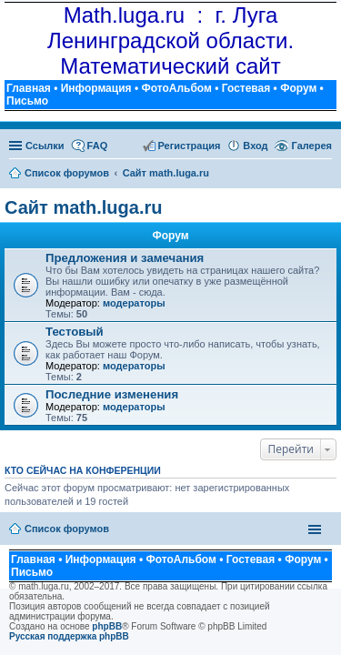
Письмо (27, 101)
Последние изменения (111, 394)
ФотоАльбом (176, 88)
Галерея (312, 145)
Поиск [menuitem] (326, 174)
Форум (298, 88)
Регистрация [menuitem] (189, 145)
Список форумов (67, 528)
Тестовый (74, 331)
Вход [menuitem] (255, 145)
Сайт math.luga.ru (83, 207)
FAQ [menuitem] (97, 145)
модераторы (134, 302)
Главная (28, 88)
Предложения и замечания (124, 258)
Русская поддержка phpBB (69, 636)
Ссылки (45, 145)
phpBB (107, 626)
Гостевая (246, 88)
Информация (96, 88)
